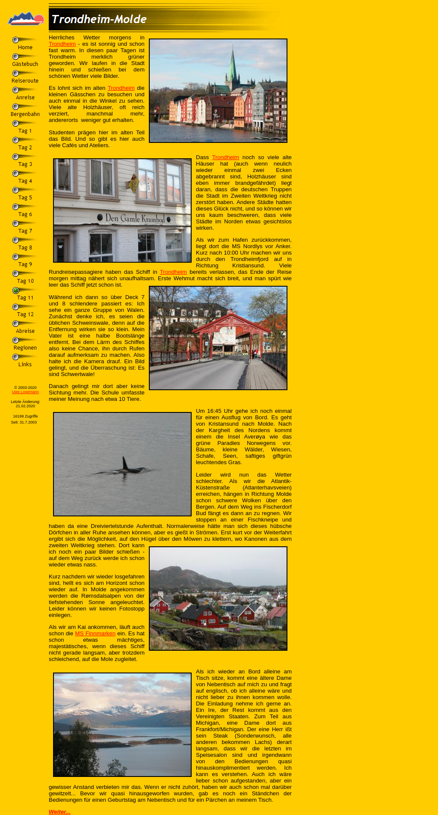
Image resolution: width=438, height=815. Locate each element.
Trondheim (62, 44)
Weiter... (60, 812)
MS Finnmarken (95, 633)
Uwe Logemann (25, 392)
